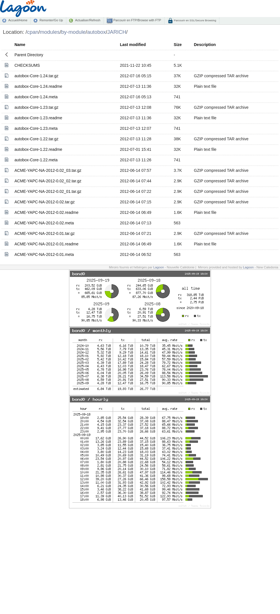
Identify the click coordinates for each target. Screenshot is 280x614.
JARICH (116, 32)
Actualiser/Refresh (87, 20)
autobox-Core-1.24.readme (38, 86)
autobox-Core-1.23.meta (36, 128)
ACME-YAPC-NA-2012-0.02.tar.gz (44, 202)
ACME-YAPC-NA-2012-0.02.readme (46, 212)
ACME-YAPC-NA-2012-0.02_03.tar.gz (48, 170)
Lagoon (158, 267)
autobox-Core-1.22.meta (36, 160)
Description (205, 44)
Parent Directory (28, 55)
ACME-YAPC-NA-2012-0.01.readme (46, 244)
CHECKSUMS (27, 65)
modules (50, 32)
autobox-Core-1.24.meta (36, 97)
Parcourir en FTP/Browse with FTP (136, 20)
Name (19, 44)
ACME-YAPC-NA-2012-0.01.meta (44, 254)
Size (178, 44)
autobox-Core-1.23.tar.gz (36, 107)
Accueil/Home (17, 20)
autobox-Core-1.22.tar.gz (36, 139)
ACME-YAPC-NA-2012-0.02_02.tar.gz (48, 181)
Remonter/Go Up (51, 20)
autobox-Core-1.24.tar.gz (36, 76)
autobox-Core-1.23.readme (38, 118)
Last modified (133, 44)
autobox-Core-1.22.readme (38, 149)
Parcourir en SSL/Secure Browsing (194, 20)
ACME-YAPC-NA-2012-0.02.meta (44, 223)
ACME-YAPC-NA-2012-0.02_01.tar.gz (48, 191)
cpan (32, 32)
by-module (73, 32)
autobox (96, 32)
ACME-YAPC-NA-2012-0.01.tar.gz (44, 233)
